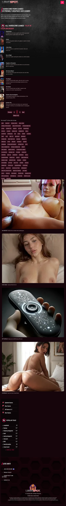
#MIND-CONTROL (11, 149)
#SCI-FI (3, 168)
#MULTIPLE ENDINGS (17, 170)
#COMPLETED (8, 128)
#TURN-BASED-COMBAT (21, 149)
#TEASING (18, 152)
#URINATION (4, 165)
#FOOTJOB (9, 178)
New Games (8, 406)
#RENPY (23, 147)
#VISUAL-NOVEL (14, 123)
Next (23, 112)
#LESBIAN (29, 133)
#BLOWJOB (17, 136)
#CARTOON (4, 133)
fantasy (5, 428)
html (4, 433)
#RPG (3, 123)
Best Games (8, 413)
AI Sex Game (10, 284)
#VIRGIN (24, 160)
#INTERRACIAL (13, 176)
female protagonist (8, 431)
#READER (13, 141)
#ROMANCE (21, 154)
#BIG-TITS (11, 136)
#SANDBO (19, 160)
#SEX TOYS (16, 162)
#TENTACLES (10, 165)
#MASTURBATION (24, 157)
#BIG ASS (9, 154)
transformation (7, 444)
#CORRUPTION (20, 144)
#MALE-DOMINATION (5, 147)
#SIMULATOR (14, 131)
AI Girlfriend (11, 393)
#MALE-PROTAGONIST (17, 125)
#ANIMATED (15, 154)
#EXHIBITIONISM (5, 157)
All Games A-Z (8, 409)
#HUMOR (24, 141)
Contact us (7, 480)
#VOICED (26, 162)
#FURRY (23, 133)
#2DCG (26, 154)
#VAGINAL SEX (11, 152)
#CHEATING (20, 176)
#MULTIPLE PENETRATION (6, 170)
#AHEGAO (8, 173)
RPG (4, 441)
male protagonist (7, 436)
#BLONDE (18, 139)
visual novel (6, 447)
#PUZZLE (3, 131)
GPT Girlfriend (13, 339)
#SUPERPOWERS (18, 165)
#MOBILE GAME (4, 160)
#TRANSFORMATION (26, 125)
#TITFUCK (10, 162)
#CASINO (8, 131)
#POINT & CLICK (27, 176)
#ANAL (19, 133)
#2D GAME (25, 170)
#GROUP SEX (12, 157)
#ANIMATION (21, 131)
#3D (15, 133)
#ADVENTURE (25, 128)
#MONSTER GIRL (12, 160)
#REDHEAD (4, 141)
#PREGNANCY (24, 168)
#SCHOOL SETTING (16, 168)
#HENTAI (14, 128)
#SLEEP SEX (8, 168)
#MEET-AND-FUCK (11, 139)
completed (6, 425)
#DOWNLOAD (10, 133)
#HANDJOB (24, 152)
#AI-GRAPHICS (4, 152)
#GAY (7, 136)
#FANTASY (7, 123)
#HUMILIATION (28, 173)
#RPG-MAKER (4, 149)
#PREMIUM (4, 144)
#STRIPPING (25, 165)
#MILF (3, 136)
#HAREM (21, 162)
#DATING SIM (20, 173)
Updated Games (9, 403)
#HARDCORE (4, 139)
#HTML (3, 128)
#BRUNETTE (24, 139)
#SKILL (27, 131)
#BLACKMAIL (13, 173)
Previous (10, 112)
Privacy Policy (7, 472)
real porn (5, 439)
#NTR (26, 144)
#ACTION (20, 128)
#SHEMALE (19, 141)
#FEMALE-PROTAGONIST (6, 125)
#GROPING (3, 154)
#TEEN (8, 141)
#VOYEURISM (4, 162)
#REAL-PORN (21, 123)
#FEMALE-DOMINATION (15, 147)
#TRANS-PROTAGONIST (11, 144)
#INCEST (17, 157)
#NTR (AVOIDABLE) (5, 176)
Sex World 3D (14, 230)
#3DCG (3, 173)
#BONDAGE (23, 136)
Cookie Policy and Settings (7, 476)
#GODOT (3, 178)
